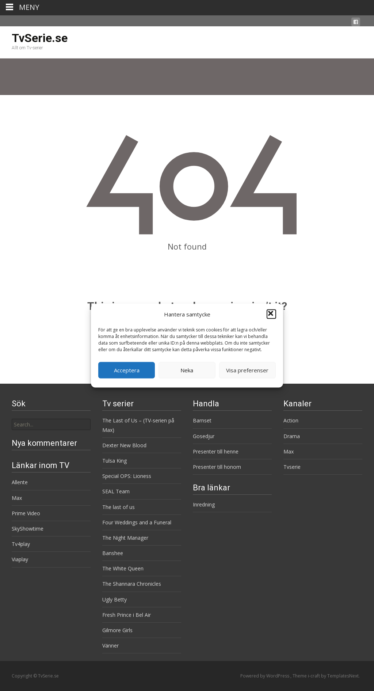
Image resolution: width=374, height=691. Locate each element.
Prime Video (26, 513)
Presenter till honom (217, 466)
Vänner (110, 645)
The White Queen (123, 568)
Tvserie (292, 466)
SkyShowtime (27, 528)
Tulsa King (114, 460)
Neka (186, 370)
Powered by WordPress (265, 676)
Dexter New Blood (124, 445)
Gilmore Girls (117, 630)
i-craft (314, 676)
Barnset (202, 420)
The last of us (118, 507)
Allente (20, 482)
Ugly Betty (114, 599)
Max (288, 451)
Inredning (204, 504)
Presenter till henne (215, 451)
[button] (271, 314)
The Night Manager (125, 537)
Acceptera (127, 370)
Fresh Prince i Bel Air (126, 614)
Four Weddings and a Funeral (136, 522)
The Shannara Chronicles (131, 583)
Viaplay (20, 559)
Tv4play (21, 543)
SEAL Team (116, 491)
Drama (291, 436)
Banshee (112, 553)
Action (290, 420)
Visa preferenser (247, 370)
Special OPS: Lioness (126, 475)
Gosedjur (203, 436)
